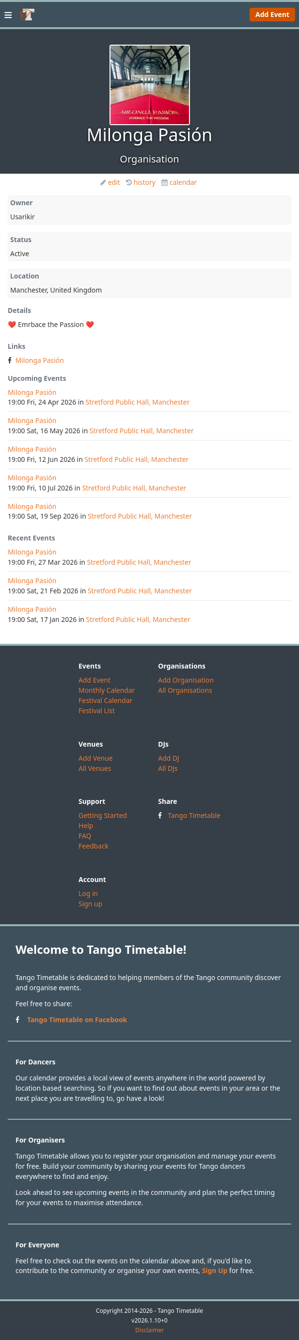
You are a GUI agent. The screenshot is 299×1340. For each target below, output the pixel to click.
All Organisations (185, 690)
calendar (179, 182)
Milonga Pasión (40, 360)
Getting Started (103, 815)
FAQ (85, 835)
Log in (88, 893)
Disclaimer (149, 1330)
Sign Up (215, 1270)
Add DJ (168, 758)
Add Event (272, 14)
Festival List (97, 710)
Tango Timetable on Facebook (77, 1019)
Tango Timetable (194, 815)
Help (86, 825)
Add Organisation (186, 680)
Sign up (90, 903)
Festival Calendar (105, 700)
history (141, 182)
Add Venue (96, 758)
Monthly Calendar (107, 690)
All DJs (167, 768)
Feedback (94, 845)
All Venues (95, 768)
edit (110, 182)
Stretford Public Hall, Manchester (138, 402)
